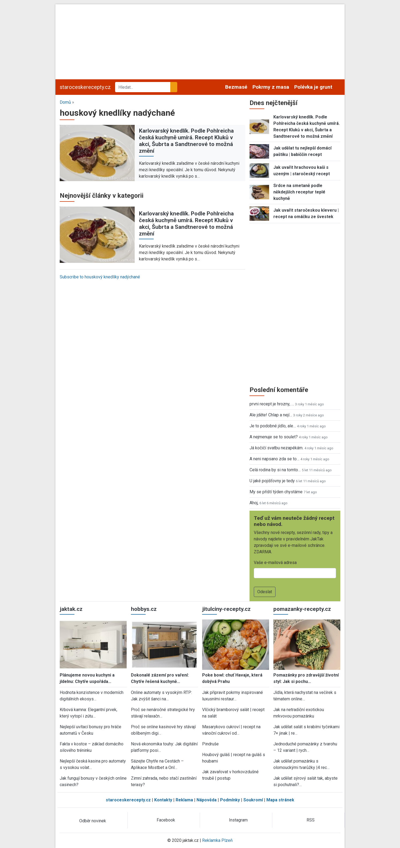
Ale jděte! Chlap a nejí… (271, 414)
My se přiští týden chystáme (276, 491)
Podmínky (230, 799)
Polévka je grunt (313, 87)
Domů (65, 102)
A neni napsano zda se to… (274, 458)
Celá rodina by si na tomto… (275, 469)
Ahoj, (254, 502)
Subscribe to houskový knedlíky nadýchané (100, 276)
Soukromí (253, 799)
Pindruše (210, 743)
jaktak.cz (71, 609)
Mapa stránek (280, 799)
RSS (311, 820)
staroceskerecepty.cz (85, 87)
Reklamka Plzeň (217, 840)
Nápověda (207, 799)
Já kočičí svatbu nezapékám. (276, 447)
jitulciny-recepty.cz (226, 609)
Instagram (238, 820)
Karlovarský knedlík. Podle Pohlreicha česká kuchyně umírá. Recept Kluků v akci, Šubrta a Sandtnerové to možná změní (186, 141)
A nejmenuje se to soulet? (274, 436)
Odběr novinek (92, 820)
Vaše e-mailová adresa (275, 562)
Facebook (166, 820)
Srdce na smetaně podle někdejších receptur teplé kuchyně (299, 192)
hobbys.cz (144, 609)
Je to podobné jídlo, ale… (273, 425)
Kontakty (163, 799)
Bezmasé (236, 87)
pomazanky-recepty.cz (302, 609)
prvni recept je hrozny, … (272, 403)
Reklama (184, 799)
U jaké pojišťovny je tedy (272, 480)
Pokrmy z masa (270, 87)
